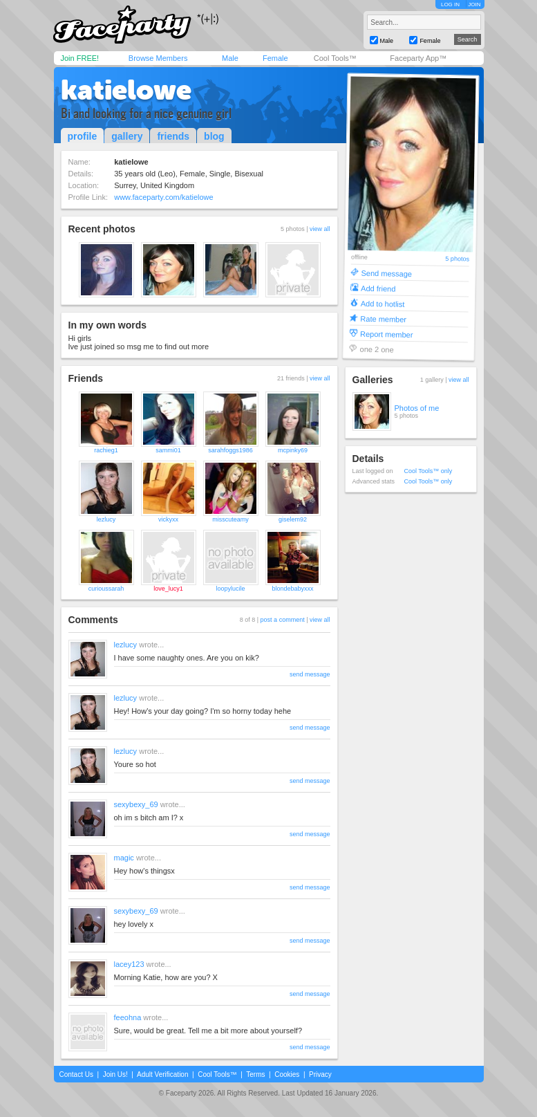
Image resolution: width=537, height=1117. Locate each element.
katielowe (126, 90)
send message (310, 674)
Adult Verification (163, 1074)
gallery (126, 136)
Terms (255, 1074)
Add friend (378, 288)
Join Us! (115, 1074)
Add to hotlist (382, 303)
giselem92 (293, 519)
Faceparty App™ (418, 58)
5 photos (457, 259)
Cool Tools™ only (428, 471)
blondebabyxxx (292, 588)
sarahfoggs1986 (230, 450)
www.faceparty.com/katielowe (163, 197)
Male (230, 58)
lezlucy (106, 519)
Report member (386, 333)
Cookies (286, 1074)
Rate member (383, 318)
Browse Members (158, 58)
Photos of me (417, 408)
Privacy (320, 1074)
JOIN (474, 4)
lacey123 (129, 964)
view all (320, 228)
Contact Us (76, 1074)
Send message (386, 272)
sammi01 (168, 450)
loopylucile (230, 588)
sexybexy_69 (136, 804)
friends (173, 136)
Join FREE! (80, 58)
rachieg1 (106, 450)
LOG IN (450, 4)
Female (275, 58)
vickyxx (168, 519)
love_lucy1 (168, 588)
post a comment (283, 619)
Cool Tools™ (335, 58)
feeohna (128, 1017)
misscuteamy (230, 519)
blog (214, 136)
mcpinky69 (293, 450)
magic (124, 857)
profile (82, 136)
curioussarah (106, 588)
